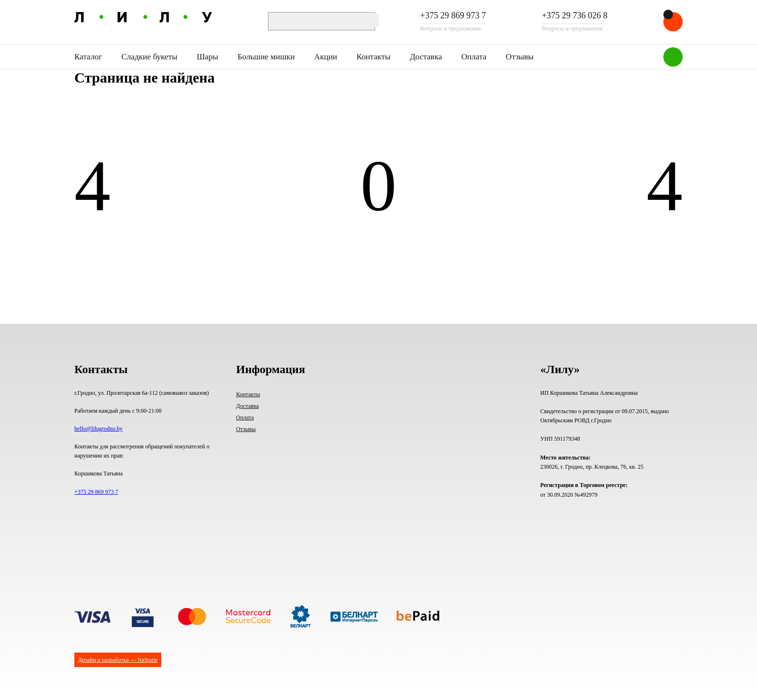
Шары (207, 56)
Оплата (473, 56)
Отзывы (520, 56)
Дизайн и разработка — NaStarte (117, 659)
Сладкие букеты (150, 56)
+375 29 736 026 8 (574, 16)
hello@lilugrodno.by (98, 428)
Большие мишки (266, 56)
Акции (325, 56)
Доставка (426, 56)
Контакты (373, 56)
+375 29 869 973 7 (453, 16)
